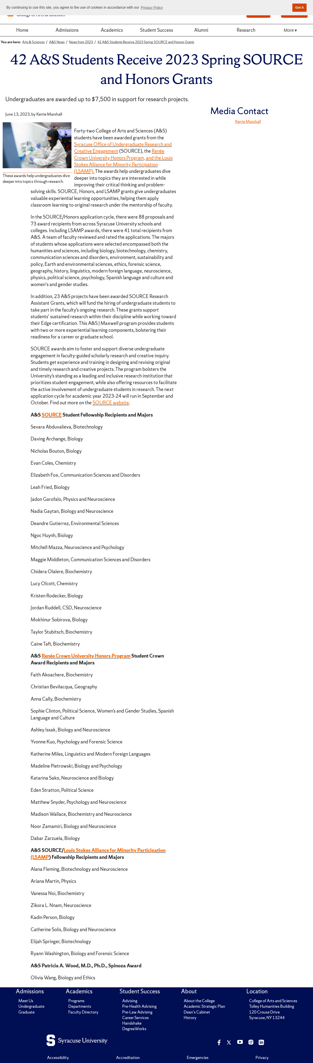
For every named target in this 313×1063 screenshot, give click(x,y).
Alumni (201, 30)
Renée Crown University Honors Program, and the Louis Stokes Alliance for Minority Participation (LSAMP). (123, 161)
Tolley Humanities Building (271, 1006)
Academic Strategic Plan (204, 1006)
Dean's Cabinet (197, 1012)
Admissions (67, 30)
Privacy (262, 1057)
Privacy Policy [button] (152, 8)
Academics (112, 30)
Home (22, 30)
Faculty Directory (83, 1012)
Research (246, 30)
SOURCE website (111, 402)
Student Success (156, 30)
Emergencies (198, 1057)
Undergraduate (31, 1006)
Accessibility (58, 1057)
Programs (76, 1001)
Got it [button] (299, 7)
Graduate (26, 1012)
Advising (129, 1001)
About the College (199, 1001)
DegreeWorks (134, 1028)
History (190, 1017)
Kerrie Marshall (248, 121)
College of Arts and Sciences (273, 1001)
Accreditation (128, 1057)
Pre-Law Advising (137, 1012)
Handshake (132, 1023)
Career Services (135, 1017)
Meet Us (25, 1001)
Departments (79, 1006)
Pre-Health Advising (139, 1006)
